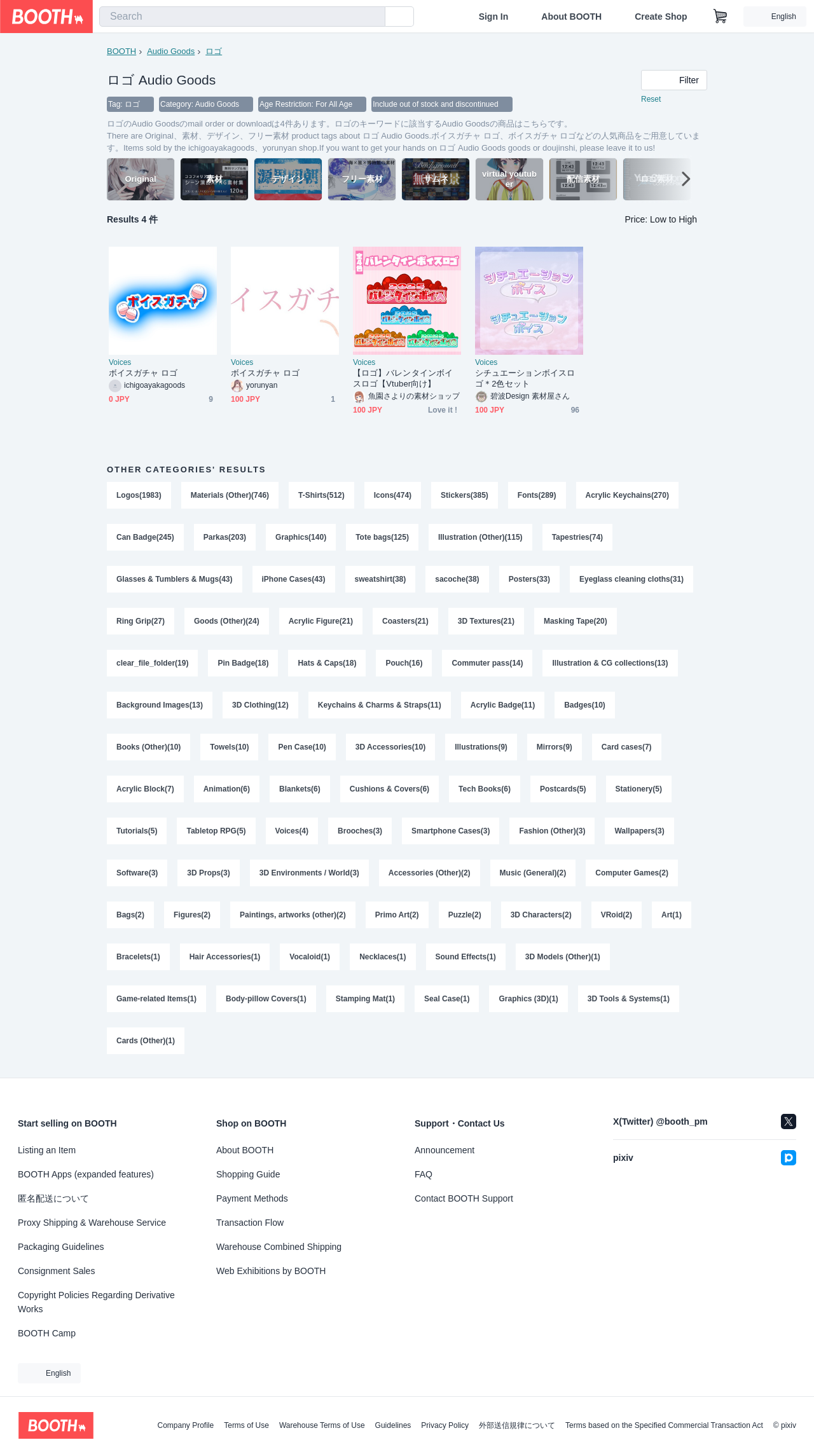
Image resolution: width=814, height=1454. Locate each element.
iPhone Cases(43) (294, 579)
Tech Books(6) (485, 789)
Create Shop (661, 16)
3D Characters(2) (541, 914)
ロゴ (213, 51)
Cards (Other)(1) (145, 1040)
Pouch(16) (403, 663)
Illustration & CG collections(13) (610, 663)
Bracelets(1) (138, 956)
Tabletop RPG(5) (215, 830)
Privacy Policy (445, 1425)
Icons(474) (392, 495)
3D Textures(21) (486, 621)
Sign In (494, 16)
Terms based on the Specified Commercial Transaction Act (664, 1425)
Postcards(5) (563, 789)
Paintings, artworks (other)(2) (293, 914)
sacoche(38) (457, 579)
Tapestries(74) (577, 537)
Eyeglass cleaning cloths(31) (631, 579)
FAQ (423, 1174)
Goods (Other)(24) (226, 621)
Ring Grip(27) (140, 621)
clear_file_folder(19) (152, 663)
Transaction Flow (250, 1222)
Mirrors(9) (554, 747)
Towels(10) (229, 747)
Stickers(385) (464, 495)
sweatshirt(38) (380, 579)
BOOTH (121, 51)
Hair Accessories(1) (225, 956)
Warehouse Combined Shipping (278, 1247)
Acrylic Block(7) (145, 789)
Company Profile (185, 1425)
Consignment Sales (56, 1271)
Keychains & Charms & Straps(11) (379, 705)
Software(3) (137, 872)
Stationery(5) (639, 789)
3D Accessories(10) (390, 747)
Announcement (444, 1150)
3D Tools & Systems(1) (629, 998)
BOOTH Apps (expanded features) (86, 1174)
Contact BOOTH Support (464, 1198)
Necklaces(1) (382, 956)
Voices (120, 362)
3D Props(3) (208, 872)
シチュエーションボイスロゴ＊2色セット (525, 378)
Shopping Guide (248, 1174)
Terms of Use (246, 1425)
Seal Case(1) (446, 998)
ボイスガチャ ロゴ (143, 373)
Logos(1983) (139, 495)
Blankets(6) (300, 789)
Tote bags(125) (382, 537)
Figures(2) (192, 914)
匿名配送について (53, 1198)
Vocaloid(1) (309, 956)
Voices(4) (291, 830)
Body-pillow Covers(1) (266, 998)
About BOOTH (571, 16)
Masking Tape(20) (575, 621)
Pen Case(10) (302, 747)
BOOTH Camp (47, 1333)
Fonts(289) (537, 495)
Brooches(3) (360, 830)
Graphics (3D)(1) (528, 998)
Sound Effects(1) (466, 956)
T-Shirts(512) (321, 495)
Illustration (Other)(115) (480, 537)
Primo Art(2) (397, 914)
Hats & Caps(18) (327, 663)
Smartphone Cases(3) (450, 830)
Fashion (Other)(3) (552, 830)
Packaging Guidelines (61, 1247)
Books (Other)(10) (148, 747)
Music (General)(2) (533, 872)
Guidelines (393, 1425)
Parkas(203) (225, 537)
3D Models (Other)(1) (562, 956)
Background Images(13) (159, 705)
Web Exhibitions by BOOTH (271, 1271)
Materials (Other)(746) (230, 495)
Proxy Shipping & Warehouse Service (92, 1222)
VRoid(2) (616, 914)
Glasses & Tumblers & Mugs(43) (174, 579)
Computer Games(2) (631, 872)
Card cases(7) (627, 747)
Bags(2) (130, 914)
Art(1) (671, 914)
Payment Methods (252, 1198)
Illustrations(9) (481, 747)
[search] (372, 17)
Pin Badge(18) (242, 663)
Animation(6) (227, 789)
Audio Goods (171, 51)
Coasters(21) (405, 621)
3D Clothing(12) (260, 705)
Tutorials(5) (136, 830)
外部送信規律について (517, 1425)
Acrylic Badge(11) (503, 705)
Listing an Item (47, 1150)
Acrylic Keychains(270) (627, 495)
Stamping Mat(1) (365, 998)
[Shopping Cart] (720, 16)
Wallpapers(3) (639, 830)
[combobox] (242, 16)
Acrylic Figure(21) (321, 621)
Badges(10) (584, 705)
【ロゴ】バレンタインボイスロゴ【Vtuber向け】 (403, 378)
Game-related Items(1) (156, 998)
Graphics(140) (300, 537)
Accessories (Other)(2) (430, 872)
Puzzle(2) (464, 914)
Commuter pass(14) (487, 663)
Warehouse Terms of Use (322, 1425)
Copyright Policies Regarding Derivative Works (96, 1302)
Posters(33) (529, 579)
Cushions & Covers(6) (389, 789)
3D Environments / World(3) (309, 872)
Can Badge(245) (145, 537)
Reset (651, 99)
